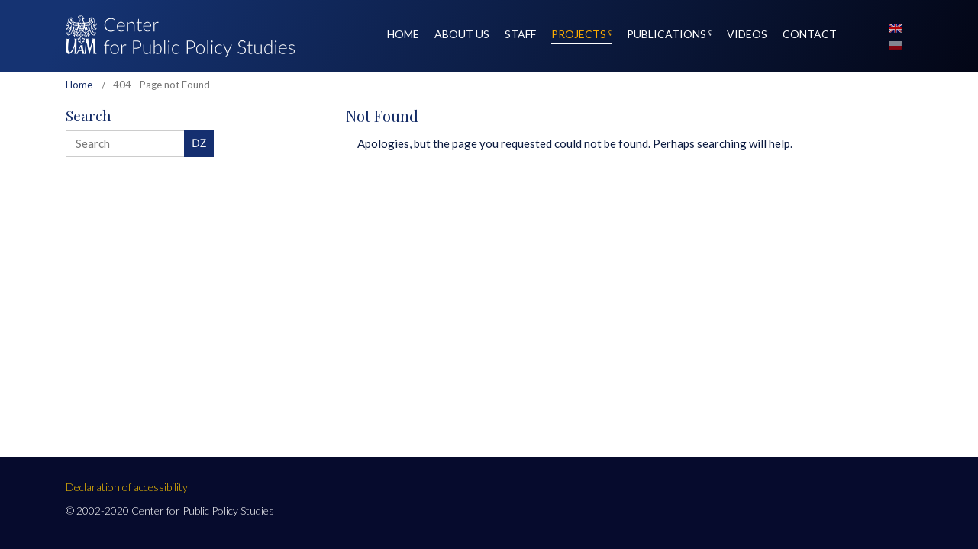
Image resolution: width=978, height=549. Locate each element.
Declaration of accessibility (127, 486)
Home (79, 85)
